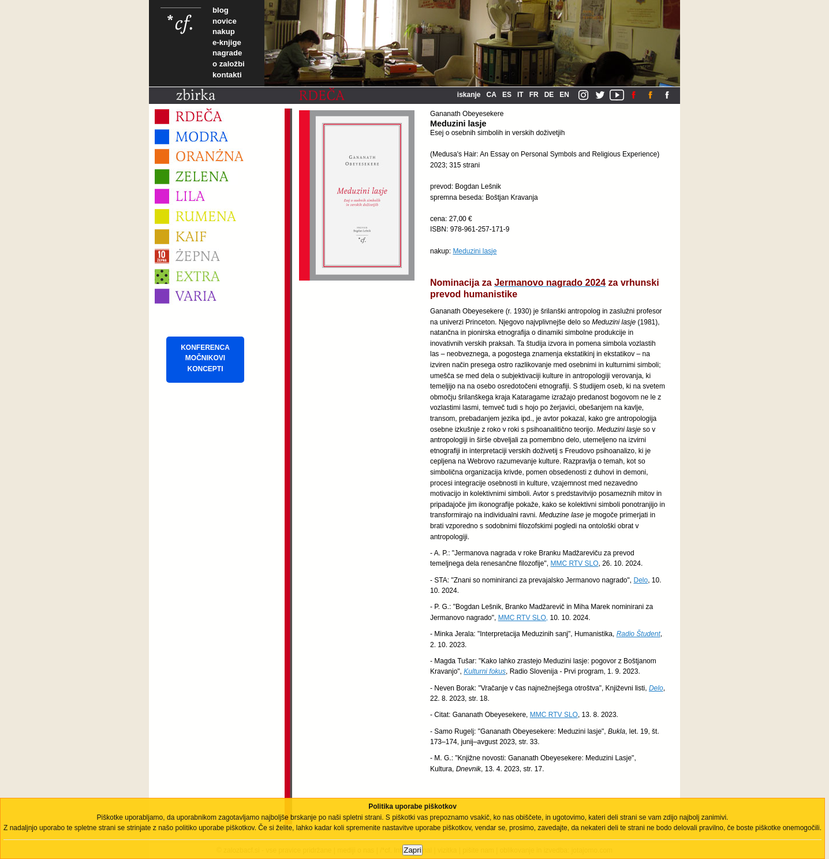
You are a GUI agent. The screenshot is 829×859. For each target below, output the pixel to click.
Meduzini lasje (474, 251)
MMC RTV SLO (574, 563)
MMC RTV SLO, (523, 618)
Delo (640, 580)
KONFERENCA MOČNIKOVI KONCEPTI (205, 358)
